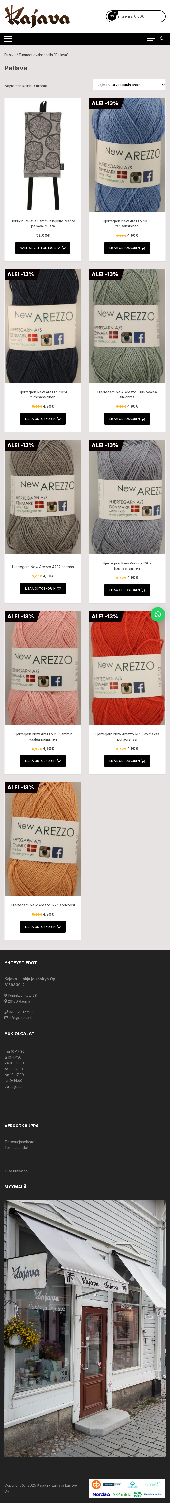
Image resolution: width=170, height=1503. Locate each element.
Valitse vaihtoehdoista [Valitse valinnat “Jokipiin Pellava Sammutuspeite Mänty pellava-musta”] (43, 248)
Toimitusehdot (16, 1147)
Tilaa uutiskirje (16, 1171)
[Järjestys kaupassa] (129, 84)
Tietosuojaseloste (19, 1141)
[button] (158, 614)
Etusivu (10, 55)
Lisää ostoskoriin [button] (127, 248)
